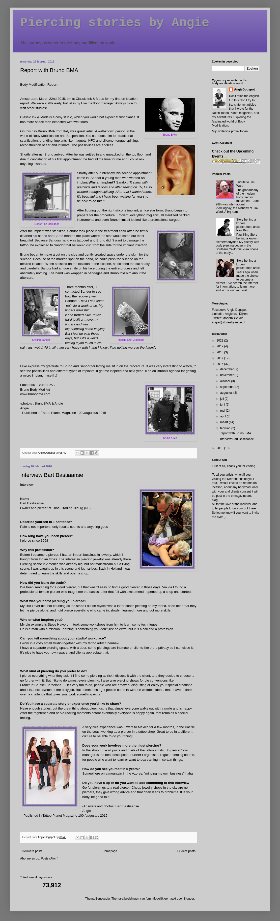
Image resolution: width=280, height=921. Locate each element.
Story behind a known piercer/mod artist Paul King (248, 225)
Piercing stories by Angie (114, 23)
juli (222, 399)
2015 (220, 448)
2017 (220, 358)
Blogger (189, 898)
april (223, 416)
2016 (220, 364)
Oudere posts (186, 851)
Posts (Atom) (49, 858)
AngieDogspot (244, 89)
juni (223, 404)
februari (225, 428)
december (227, 369)
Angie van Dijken (236, 314)
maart (224, 422)
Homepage (109, 851)
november (227, 375)
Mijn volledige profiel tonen (230, 131)
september (227, 387)
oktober (225, 381)
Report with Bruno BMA (49, 70)
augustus (226, 392)
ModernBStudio (232, 318)
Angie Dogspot (237, 310)
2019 (220, 346)
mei (223, 410)
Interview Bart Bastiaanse (51, 475)
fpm (148, 898)
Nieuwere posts (31, 851)
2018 (220, 352)
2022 (220, 340)
